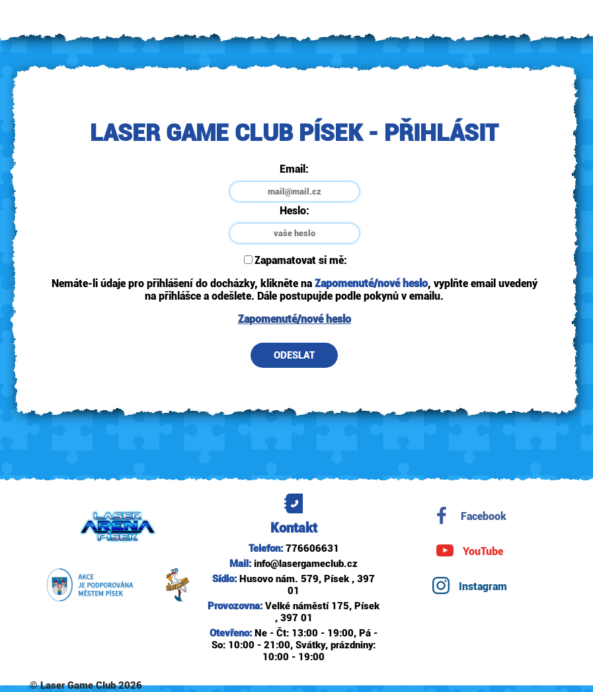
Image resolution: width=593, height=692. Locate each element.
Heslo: (294, 210)
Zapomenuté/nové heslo (294, 319)
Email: (294, 169)
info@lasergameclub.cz (306, 564)
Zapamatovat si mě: (295, 260)
